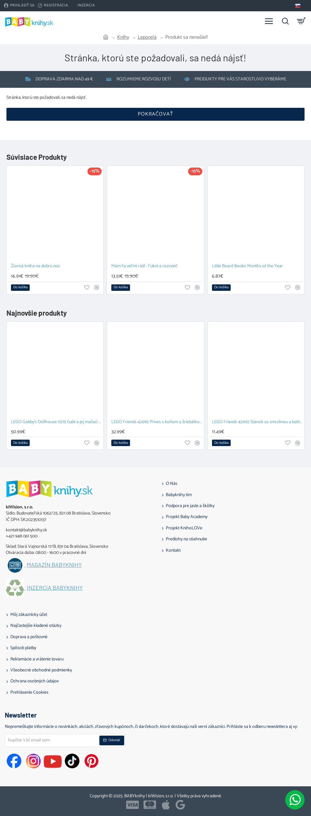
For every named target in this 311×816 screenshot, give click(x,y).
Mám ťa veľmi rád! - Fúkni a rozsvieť (144, 266)
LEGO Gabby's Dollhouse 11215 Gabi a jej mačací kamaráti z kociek (56, 422)
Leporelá (147, 37)
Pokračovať (155, 114)
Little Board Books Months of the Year (247, 266)
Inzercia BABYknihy (55, 588)
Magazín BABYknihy (54, 565)
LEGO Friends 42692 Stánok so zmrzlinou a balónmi (257, 422)
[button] (20, 287)
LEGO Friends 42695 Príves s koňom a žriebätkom (156, 422)
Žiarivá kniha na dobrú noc (35, 266)
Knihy (123, 37)
